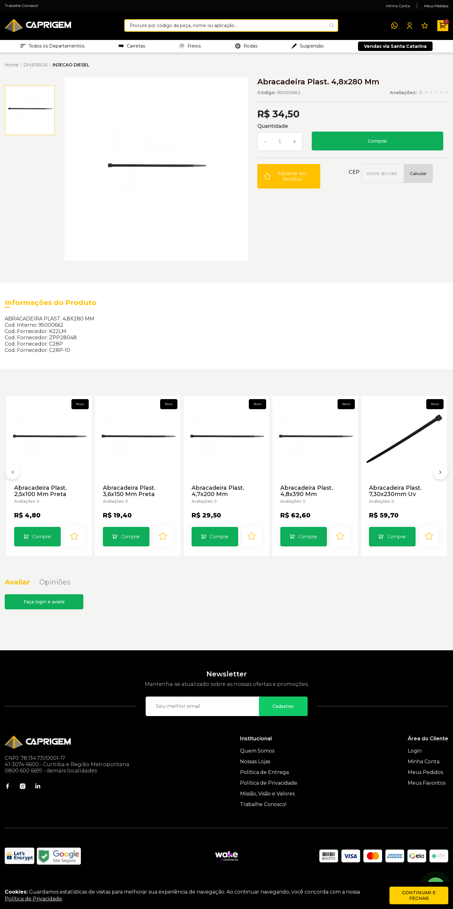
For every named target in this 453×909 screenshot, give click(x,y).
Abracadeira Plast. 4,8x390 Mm (307, 494)
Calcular (418, 176)
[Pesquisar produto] (331, 25)
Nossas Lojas (255, 771)
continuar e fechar (419, 895)
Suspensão (308, 47)
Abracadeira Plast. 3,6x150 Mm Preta (129, 494)
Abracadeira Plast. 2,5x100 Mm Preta (41, 494)
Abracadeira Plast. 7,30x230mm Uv (396, 494)
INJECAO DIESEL (71, 68)
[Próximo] (440, 480)
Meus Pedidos (436, 5)
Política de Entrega (264, 782)
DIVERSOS (35, 68)
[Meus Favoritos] (425, 25)
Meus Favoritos (426, 793)
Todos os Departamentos (52, 47)
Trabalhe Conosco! (21, 5)
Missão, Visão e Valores (267, 803)
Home (12, 68)
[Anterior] (13, 480)
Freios (190, 47)
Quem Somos (257, 761)
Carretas (132, 47)
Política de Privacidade (268, 793)
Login (415, 761)
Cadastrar (283, 716)
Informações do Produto (51, 306)
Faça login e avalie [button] (44, 611)
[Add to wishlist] (288, 179)
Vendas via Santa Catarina (395, 48)
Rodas (246, 47)
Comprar (377, 144)
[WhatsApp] (394, 25)
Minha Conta (398, 5)
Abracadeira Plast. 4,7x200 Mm (218, 494)
